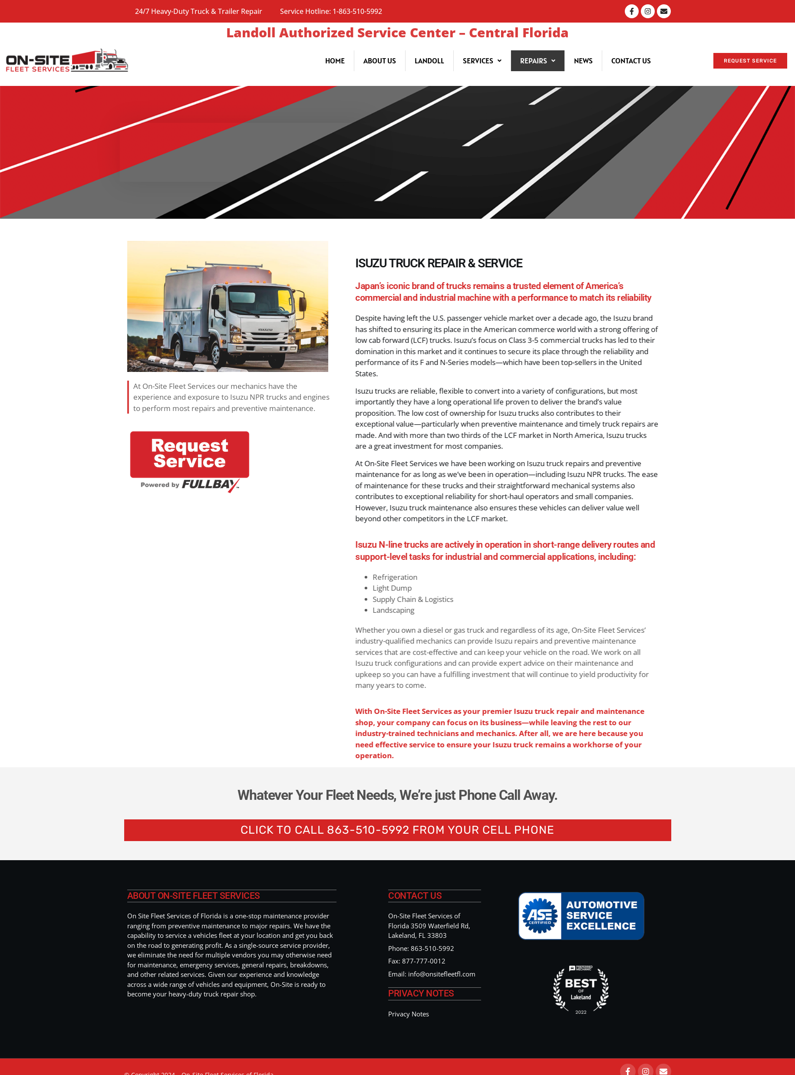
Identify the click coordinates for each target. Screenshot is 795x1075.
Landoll (429, 61)
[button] (482, 60)
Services (482, 61)
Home (335, 61)
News (583, 61)
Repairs (537, 61)
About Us (379, 61)
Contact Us (631, 61)
